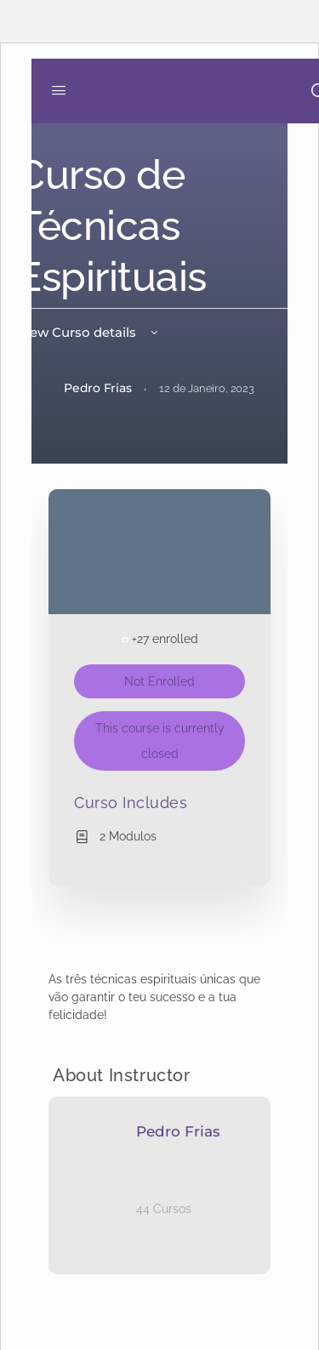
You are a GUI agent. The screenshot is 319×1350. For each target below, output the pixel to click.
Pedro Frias (178, 1131)
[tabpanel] (159, 997)
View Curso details (89, 332)
